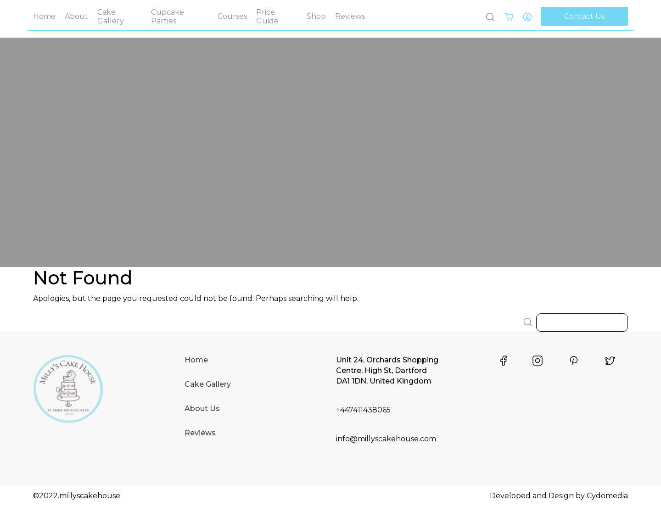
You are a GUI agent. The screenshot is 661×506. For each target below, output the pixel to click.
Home (44, 16)
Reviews (350, 16)
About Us (202, 408)
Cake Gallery (110, 16)
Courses (232, 16)
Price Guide (267, 16)
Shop (316, 16)
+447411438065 (363, 410)
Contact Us (584, 16)
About (76, 16)
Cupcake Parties (167, 16)
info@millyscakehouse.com (386, 438)
